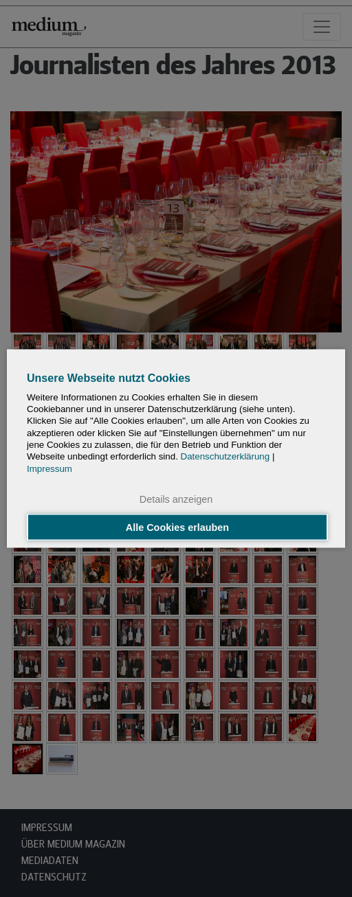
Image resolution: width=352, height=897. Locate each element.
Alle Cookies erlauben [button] (177, 527)
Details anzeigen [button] (176, 498)
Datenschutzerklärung (225, 456)
